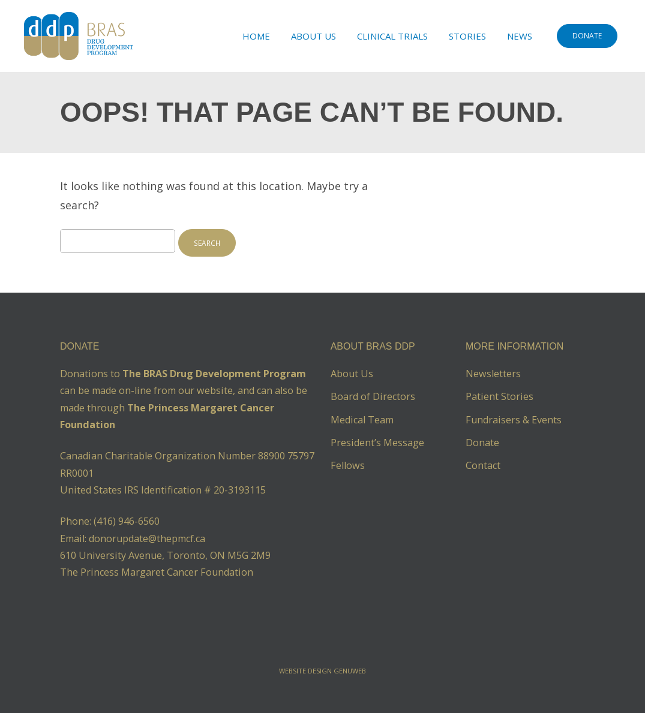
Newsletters (493, 373)
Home (256, 36)
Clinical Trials (392, 36)
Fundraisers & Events (514, 419)
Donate (482, 442)
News (519, 36)
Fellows (348, 465)
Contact (483, 465)
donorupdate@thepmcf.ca (147, 538)
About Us (313, 36)
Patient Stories (499, 396)
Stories (467, 36)
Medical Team (362, 419)
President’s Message (377, 442)
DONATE (587, 36)
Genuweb (350, 670)
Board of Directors (373, 396)
